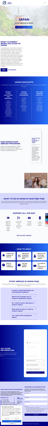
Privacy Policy (36, 423)
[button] (24, 27)
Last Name (26, 397)
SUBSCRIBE (36, 414)
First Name (27, 393)
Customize (6, 418)
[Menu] (45, 2)
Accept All (11, 421)
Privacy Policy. (38, 411)
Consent (26, 406)
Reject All (17, 418)
